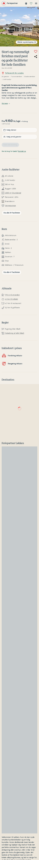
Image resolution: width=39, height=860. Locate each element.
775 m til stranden (12, 295)
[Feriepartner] (10, 3)
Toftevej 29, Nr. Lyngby (13, 73)
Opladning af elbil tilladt (14, 333)
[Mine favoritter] (31, 3)
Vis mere (6, 103)
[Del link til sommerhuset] (35, 56)
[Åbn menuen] (36, 3)
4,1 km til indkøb (11, 299)
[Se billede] (19, 26)
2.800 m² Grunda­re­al (13, 193)
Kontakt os (22, 151)
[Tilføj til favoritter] (35, 51)
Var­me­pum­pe (10, 206)
